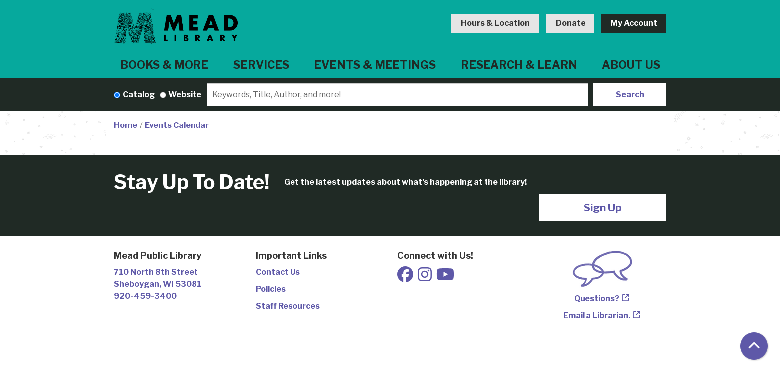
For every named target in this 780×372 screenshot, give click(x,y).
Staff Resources (288, 306)
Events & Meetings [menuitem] (375, 64)
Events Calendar (177, 125)
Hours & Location (495, 23)
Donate (570, 23)
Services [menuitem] (261, 64)
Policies (271, 289)
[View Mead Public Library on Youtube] (445, 277)
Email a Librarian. (596, 315)
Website (184, 94)
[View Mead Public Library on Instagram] (425, 277)
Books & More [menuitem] (164, 64)
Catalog (139, 94)
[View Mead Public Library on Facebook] (406, 277)
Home (125, 125)
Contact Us (278, 272)
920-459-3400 (145, 296)
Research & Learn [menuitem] (519, 64)
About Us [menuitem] (631, 64)
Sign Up (603, 207)
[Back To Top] (754, 346)
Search (630, 94)
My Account (633, 23)
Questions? (596, 298)
